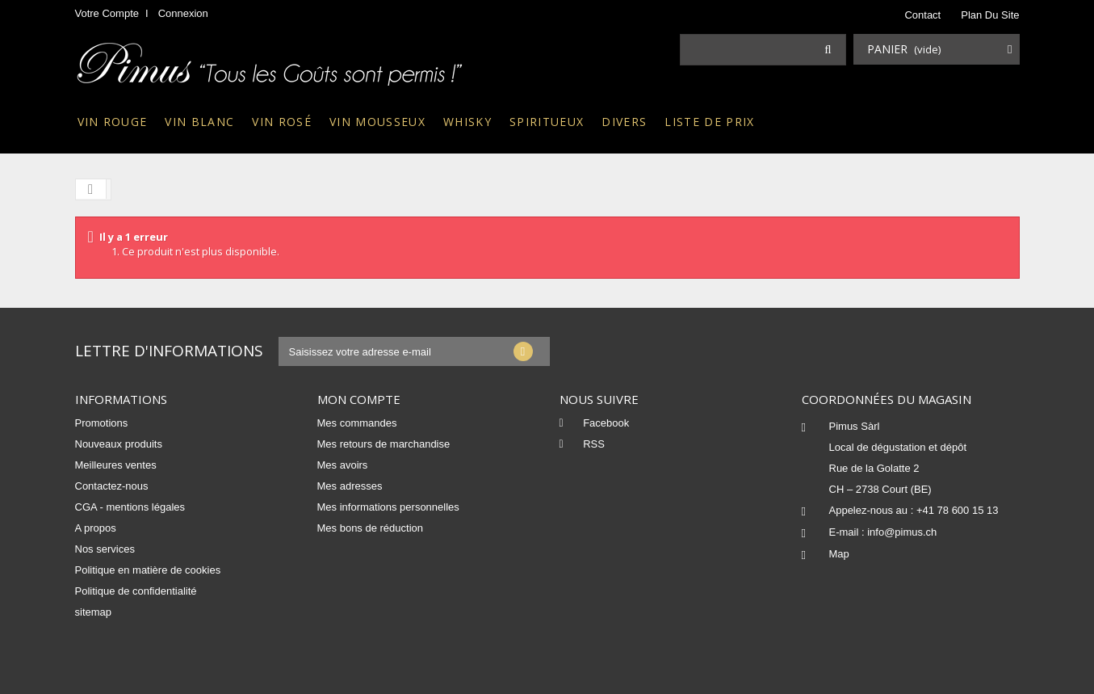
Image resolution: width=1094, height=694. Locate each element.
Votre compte (107, 13)
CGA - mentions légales (130, 507)
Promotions (101, 423)
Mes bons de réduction (370, 528)
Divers (624, 121)
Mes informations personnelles (388, 507)
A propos (95, 528)
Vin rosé (282, 121)
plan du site (990, 15)
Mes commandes (357, 423)
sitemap (93, 612)
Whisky (467, 121)
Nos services (105, 549)
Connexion (183, 13)
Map (839, 554)
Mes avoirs (342, 465)
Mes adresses (350, 486)
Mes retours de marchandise (384, 444)
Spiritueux (546, 121)
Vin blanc (199, 121)
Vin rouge (113, 121)
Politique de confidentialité (136, 591)
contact (922, 15)
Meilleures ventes (116, 465)
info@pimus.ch (902, 532)
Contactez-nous (112, 486)
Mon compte (358, 399)
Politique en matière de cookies (148, 570)
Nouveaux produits (118, 444)
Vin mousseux (377, 121)
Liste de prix (709, 121)
